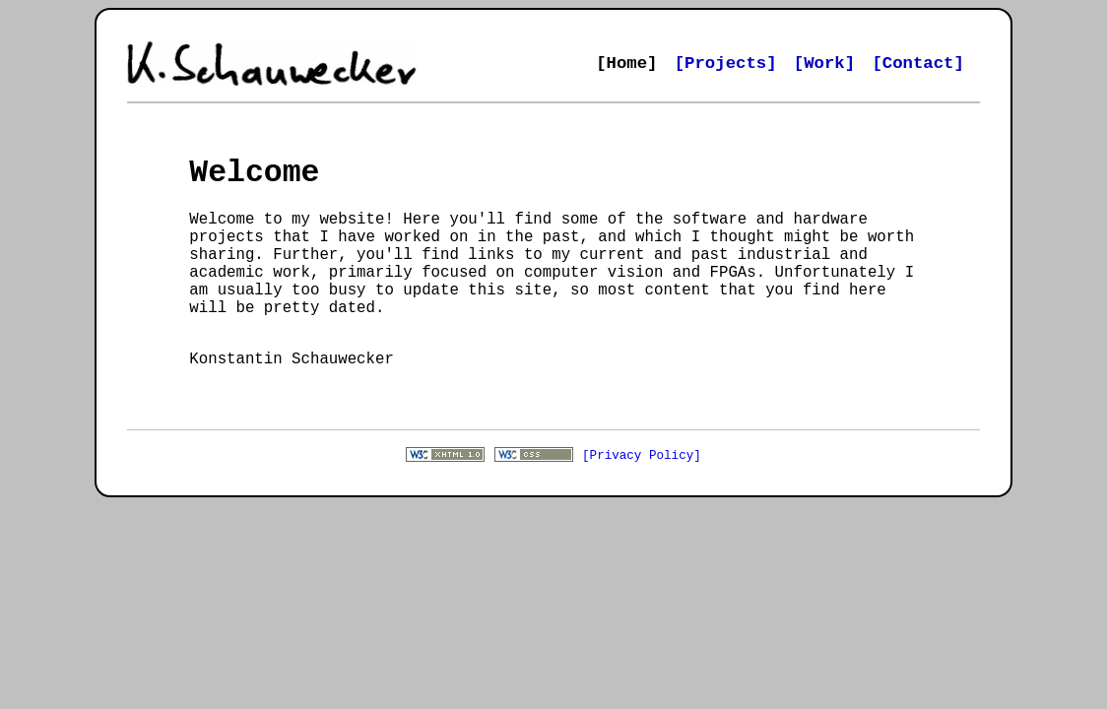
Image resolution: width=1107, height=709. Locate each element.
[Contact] (917, 63)
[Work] (824, 63)
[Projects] (726, 63)
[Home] (626, 63)
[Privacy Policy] (641, 497)
